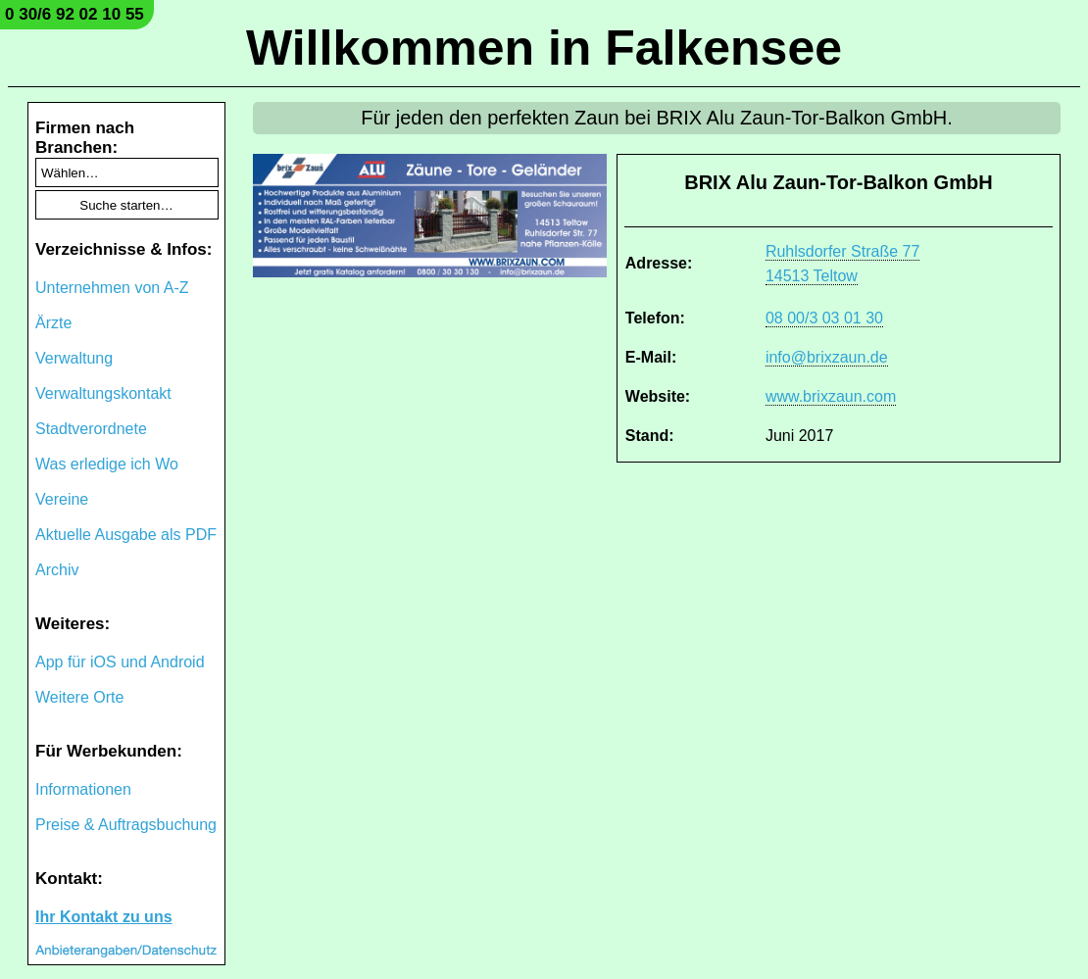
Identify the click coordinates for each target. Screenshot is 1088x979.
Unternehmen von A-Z (112, 287)
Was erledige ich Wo (106, 464)
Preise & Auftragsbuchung (126, 824)
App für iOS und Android (120, 662)
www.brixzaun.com (831, 396)
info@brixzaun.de (827, 357)
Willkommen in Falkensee (544, 48)
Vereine (61, 499)
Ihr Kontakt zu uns (104, 916)
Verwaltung (74, 358)
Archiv (56, 570)
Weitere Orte (79, 697)
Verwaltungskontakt (103, 393)
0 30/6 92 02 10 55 (74, 14)
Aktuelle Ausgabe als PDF (126, 534)
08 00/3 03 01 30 (824, 318)
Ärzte (53, 323)
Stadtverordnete (91, 428)
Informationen (83, 789)
